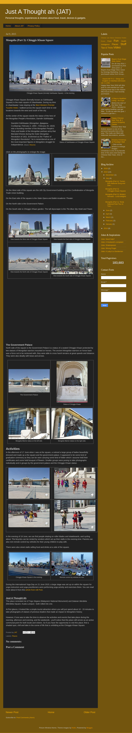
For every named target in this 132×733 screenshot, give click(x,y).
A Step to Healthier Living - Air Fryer (119, 99)
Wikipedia (32, 145)
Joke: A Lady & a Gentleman (112, 251)
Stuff (123, 44)
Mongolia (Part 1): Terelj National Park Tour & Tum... (114, 204)
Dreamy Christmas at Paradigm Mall (119, 141)
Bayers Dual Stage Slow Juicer (119, 60)
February (109, 221)
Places (14, 636)
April (108, 214)
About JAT (19, 26)
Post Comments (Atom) (25, 718)
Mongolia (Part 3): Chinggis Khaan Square (115, 190)
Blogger (89, 728)
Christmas (118, 38)
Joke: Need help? (108, 239)
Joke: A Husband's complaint (112, 242)
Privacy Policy (34, 26)
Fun (116, 40)
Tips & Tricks (107, 47)
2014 (106, 228)
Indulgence (105, 44)
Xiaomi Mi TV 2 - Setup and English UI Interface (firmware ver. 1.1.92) (113, 81)
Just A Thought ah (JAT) (38, 11)
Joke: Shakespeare (108, 245)
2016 (106, 168)
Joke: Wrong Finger (108, 248)
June (108, 210)
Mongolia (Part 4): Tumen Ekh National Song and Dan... (115, 183)
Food (109, 41)
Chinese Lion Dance (107, 38)
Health (123, 41)
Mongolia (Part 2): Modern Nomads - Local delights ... (115, 196)
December (110, 175)
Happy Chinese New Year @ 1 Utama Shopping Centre (118, 121)
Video (117, 47)
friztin (74, 728)
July (107, 178)
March (108, 217)
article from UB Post (34, 590)
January (109, 224)
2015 (106, 172)
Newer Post (12, 712)
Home (8, 26)
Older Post (89, 712)
